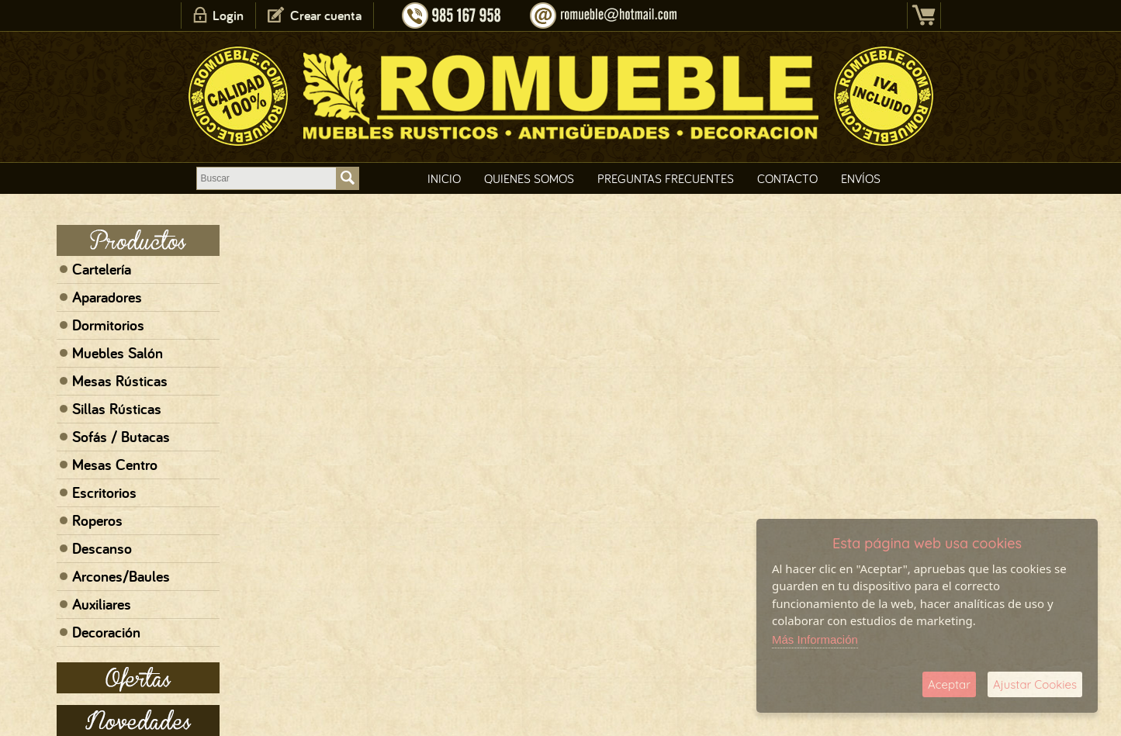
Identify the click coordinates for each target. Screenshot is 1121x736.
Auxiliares (101, 604)
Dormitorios (108, 325)
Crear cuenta (326, 15)
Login (228, 15)
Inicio (444, 178)
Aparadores (107, 297)
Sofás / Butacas (121, 437)
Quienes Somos (529, 178)
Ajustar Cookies (1035, 684)
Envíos (861, 178)
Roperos (97, 520)
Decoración (106, 632)
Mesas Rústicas (120, 381)
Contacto (787, 178)
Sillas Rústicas (116, 409)
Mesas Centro (114, 464)
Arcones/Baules (121, 576)
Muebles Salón (117, 353)
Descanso (102, 548)
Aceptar (949, 684)
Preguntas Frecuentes (665, 178)
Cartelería (101, 269)
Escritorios (104, 492)
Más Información (815, 639)
